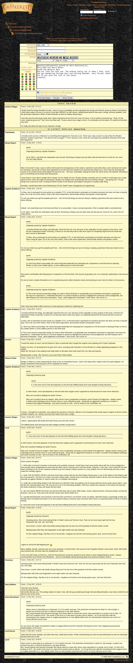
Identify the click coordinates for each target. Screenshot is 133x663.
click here (62, 40)
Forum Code (21, 69)
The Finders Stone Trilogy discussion (28, 33)
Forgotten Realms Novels (22, 30)
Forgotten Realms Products (21, 27)
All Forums (12, 23)
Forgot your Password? (89, 18)
